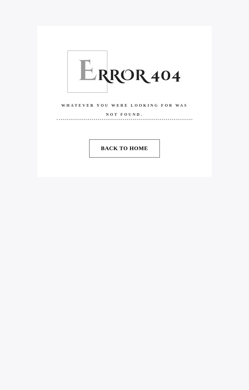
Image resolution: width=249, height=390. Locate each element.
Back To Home (124, 148)
